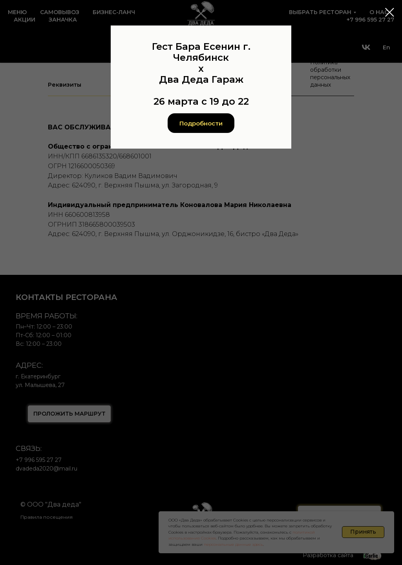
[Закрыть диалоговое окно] (389, 12)
